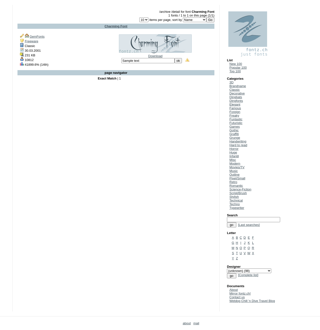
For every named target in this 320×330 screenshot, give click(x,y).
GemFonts (37, 36)
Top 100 (235, 71)
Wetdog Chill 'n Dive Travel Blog (252, 301)
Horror (234, 149)
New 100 (235, 64)
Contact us (237, 297)
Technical (236, 200)
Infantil (234, 156)
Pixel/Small (237, 178)
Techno (234, 204)
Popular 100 (238, 67)
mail (196, 323)
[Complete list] (248, 275)
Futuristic (235, 123)
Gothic (234, 130)
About (233, 290)
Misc (232, 160)
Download (155, 56)
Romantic (236, 186)
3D (231, 82)
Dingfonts (236, 101)
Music (233, 171)
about (187, 323)
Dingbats (235, 97)
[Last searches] (249, 225)
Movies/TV (236, 167)
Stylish (234, 197)
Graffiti (234, 134)
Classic (234, 90)
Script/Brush (238, 193)
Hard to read (238, 145)
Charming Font (116, 26)
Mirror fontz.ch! (240, 293)
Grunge (234, 138)
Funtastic (235, 119)
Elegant (234, 104)
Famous (235, 108)
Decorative (237, 93)
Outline (234, 174)
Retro (233, 182)
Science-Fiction (240, 189)
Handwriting (237, 141)
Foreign (234, 112)
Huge (233, 152)
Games (234, 126)
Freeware (31, 41)
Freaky (234, 115)
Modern (234, 163)
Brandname (237, 86)
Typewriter (236, 208)
